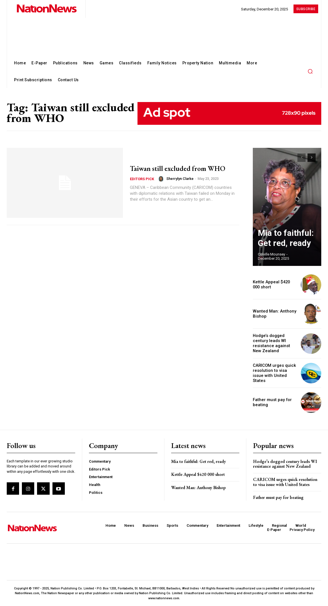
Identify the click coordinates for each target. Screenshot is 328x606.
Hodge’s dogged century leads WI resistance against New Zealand (274, 343)
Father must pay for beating (278, 497)
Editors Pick (142, 183)
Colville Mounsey (271, 254)
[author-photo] (162, 183)
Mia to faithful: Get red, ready (198, 460)
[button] (310, 71)
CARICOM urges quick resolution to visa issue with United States (274, 372)
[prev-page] (301, 157)
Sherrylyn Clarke (180, 183)
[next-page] (312, 157)
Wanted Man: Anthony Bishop (198, 487)
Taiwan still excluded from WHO (175, 168)
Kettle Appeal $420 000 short (198, 474)
